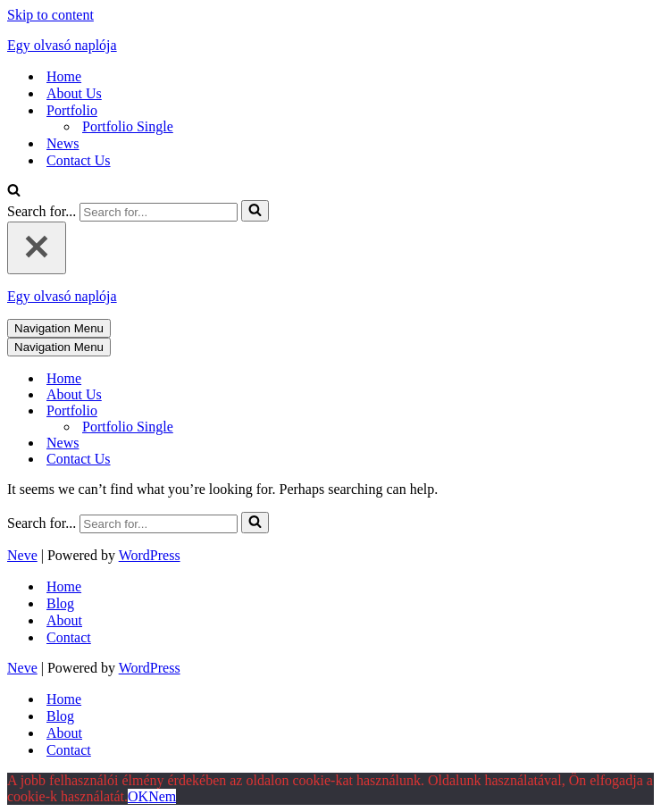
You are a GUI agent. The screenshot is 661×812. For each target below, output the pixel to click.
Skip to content (50, 14)
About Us (74, 93)
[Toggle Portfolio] (319, 411)
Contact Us (78, 160)
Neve (22, 555)
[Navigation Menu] (59, 328)
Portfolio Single (127, 126)
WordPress (149, 555)
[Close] (36, 248)
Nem (162, 796)
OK (138, 796)
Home (63, 76)
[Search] (14, 191)
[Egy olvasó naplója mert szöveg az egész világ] (330, 46)
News (62, 143)
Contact (68, 637)
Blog (60, 603)
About (64, 620)
